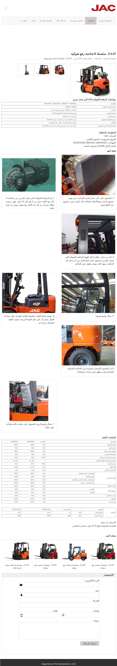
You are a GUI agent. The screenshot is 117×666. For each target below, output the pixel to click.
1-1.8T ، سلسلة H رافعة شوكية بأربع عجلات (17, 566)
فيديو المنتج (58, 31)
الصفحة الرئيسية (109, 58)
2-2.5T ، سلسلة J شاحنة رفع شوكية (103, 566)
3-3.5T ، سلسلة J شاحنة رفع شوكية (45, 566)
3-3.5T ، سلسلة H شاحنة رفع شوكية (74, 566)
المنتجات (97, 58)
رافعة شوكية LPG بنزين (83, 58)
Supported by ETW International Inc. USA (58, 664)
